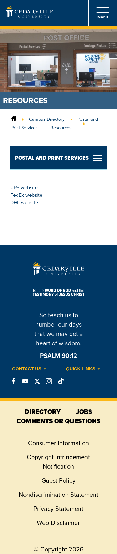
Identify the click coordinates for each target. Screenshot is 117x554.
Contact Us (26, 368)
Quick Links (80, 368)
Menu (103, 13)
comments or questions (58, 421)
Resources (61, 127)
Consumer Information (58, 443)
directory (43, 411)
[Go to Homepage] (29, 16)
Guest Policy (58, 480)
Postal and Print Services (52, 157)
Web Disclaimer (58, 522)
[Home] (13, 119)
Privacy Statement (58, 508)
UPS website (24, 187)
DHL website (24, 202)
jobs (84, 411)
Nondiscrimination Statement (58, 494)
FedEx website (26, 195)
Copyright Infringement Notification (58, 461)
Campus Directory (47, 119)
